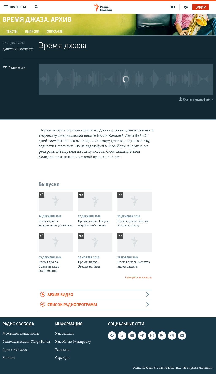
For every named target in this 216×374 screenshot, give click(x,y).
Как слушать (64, 333)
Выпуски (32, 31)
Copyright (62, 358)
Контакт (9, 358)
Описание (55, 31)
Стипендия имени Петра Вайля (26, 342)
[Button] (14, 68)
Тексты (12, 31)
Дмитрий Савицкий (18, 49)
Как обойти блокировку (73, 342)
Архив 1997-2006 (15, 350)
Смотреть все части (138, 277)
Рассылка (62, 350)
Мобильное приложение (21, 333)
